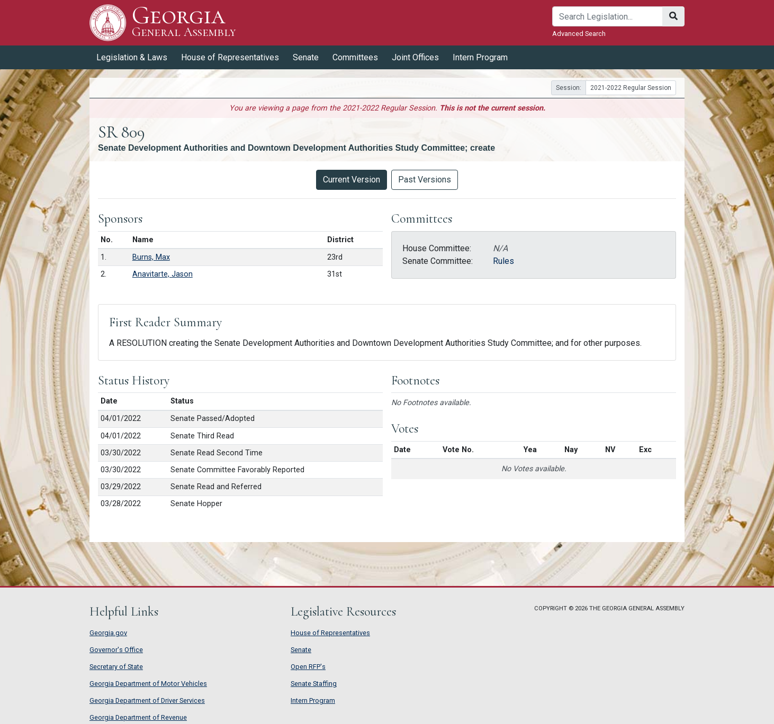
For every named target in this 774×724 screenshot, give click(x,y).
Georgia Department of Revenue (138, 717)
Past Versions (424, 180)
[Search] (607, 16)
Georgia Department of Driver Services (147, 700)
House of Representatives (230, 57)
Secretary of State (116, 667)
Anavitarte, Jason (162, 274)
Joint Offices (415, 57)
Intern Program (480, 57)
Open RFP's (308, 667)
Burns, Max (151, 257)
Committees (355, 57)
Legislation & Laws (131, 57)
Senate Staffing (314, 684)
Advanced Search (579, 34)
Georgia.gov (108, 633)
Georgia (184, 22)
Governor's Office (116, 650)
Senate (306, 57)
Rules (503, 261)
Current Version (351, 180)
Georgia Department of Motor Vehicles (148, 684)
